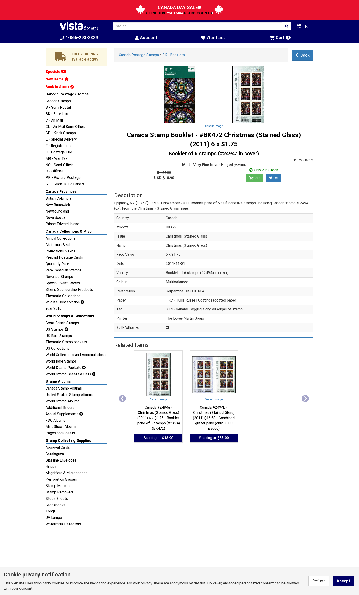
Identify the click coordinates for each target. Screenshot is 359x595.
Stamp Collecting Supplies (68, 440)
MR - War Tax (56, 158)
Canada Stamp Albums (64, 388)
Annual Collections (60, 238)
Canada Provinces (61, 191)
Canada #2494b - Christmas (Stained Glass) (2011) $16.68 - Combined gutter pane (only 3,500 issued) (214, 417)
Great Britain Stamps (62, 323)
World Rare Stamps (61, 361)
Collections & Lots (61, 251)
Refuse (319, 580)
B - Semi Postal (58, 107)
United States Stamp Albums (69, 395)
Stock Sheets (57, 498)
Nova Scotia (55, 217)
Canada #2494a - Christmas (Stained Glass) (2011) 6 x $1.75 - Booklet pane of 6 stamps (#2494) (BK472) (158, 417)
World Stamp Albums (62, 401)
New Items (57, 79)
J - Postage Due (59, 152)
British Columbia (58, 198)
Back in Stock (60, 87)
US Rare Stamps (59, 336)
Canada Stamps (58, 101)
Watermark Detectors (63, 524)
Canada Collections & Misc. (69, 231)
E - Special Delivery (61, 139)
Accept (343, 580)
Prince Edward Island (62, 224)
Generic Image (214, 126)
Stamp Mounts (58, 486)
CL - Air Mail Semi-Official (66, 127)
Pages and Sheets (60, 433)
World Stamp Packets (66, 367)
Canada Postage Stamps (67, 94)
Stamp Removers (59, 492)
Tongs (51, 511)
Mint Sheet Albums (61, 426)
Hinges (51, 466)
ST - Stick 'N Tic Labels (65, 184)
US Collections (57, 348)
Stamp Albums (58, 381)
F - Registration (58, 146)
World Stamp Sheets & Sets (71, 374)
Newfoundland (57, 211)
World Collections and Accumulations (76, 355)
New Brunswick (58, 205)
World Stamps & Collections (70, 316)
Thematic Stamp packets (66, 342)
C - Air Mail (54, 120)
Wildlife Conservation (65, 302)
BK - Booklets (57, 114)
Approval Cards (58, 447)
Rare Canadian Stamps (64, 270)
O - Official (54, 171)
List (273, 178)
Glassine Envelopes (61, 460)
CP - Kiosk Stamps (61, 133)
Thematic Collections (63, 296)
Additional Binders (60, 407)
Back (303, 55)
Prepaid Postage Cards (64, 257)
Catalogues (55, 454)
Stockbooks (55, 505)
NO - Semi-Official (60, 165)
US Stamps (57, 329)
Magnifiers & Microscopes (66, 473)
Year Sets (53, 308)
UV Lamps (54, 517)
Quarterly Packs (58, 264)
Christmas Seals (58, 245)
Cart (254, 178)
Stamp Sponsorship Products (69, 289)
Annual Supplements (64, 414)
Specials (56, 71)
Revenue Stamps (59, 276)
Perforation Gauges (61, 479)
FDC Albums (55, 420)
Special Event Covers (63, 283)
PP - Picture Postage (63, 177)
